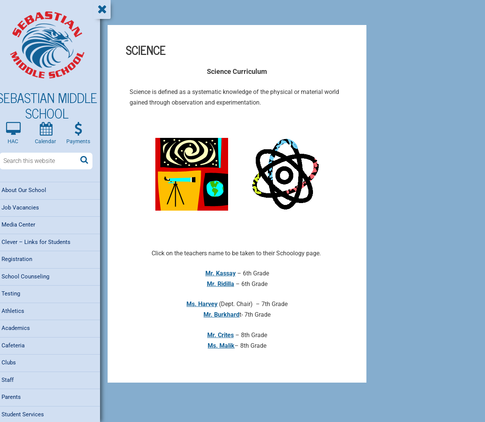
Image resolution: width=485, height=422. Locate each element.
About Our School (30, 191)
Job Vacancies (26, 208)
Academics (22, 327)
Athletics (19, 310)
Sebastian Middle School (53, 106)
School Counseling (31, 276)
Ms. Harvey (206, 304)
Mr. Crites (224, 335)
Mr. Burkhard (226, 314)
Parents (17, 395)
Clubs (15, 361)
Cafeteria (19, 344)
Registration (23, 259)
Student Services (29, 412)
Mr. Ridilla (224, 284)
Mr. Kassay (224, 273)
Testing (17, 293)
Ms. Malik (225, 345)
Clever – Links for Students (42, 242)
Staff (14, 378)
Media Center (24, 225)
